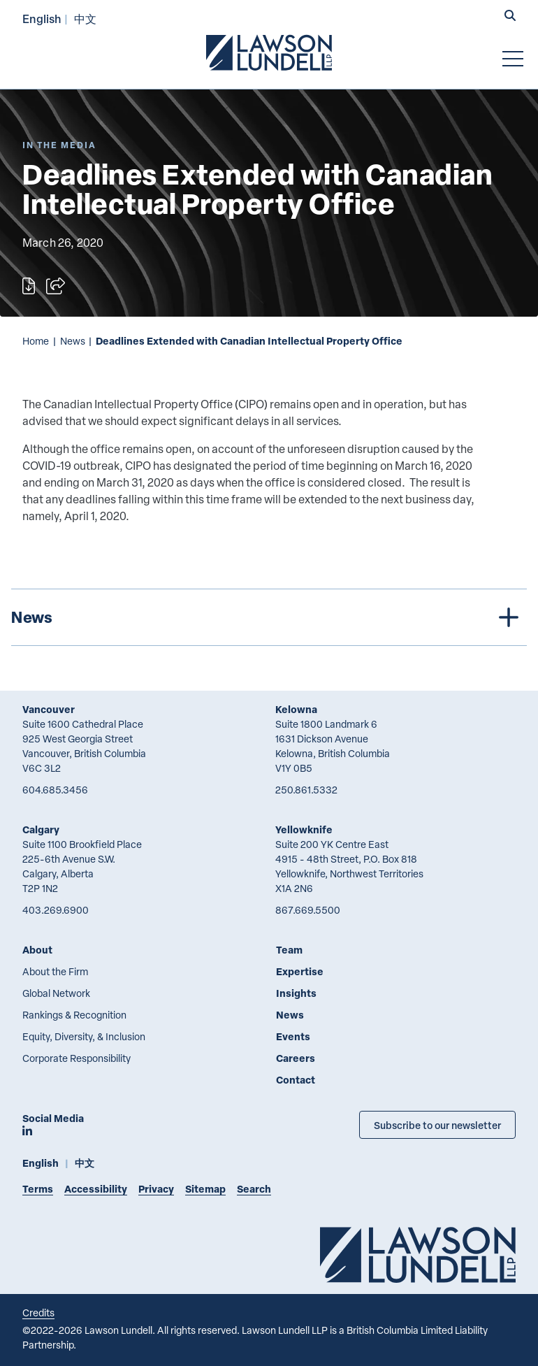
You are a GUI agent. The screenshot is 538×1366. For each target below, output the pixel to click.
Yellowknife (304, 829)
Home (35, 340)
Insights (296, 993)
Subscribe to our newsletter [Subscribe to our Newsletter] (437, 1125)
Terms (37, 1188)
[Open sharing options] (55, 286)
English (41, 18)
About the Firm (55, 971)
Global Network (56, 993)
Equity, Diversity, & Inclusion (83, 1036)
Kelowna (296, 709)
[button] (510, 16)
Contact (295, 1079)
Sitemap (205, 1188)
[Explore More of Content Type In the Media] (59, 145)
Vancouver (48, 709)
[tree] (269, 617)
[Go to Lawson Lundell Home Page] (269, 52)
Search (254, 1188)
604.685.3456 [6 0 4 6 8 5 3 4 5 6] (55, 789)
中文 (85, 18)
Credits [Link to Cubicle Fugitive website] (38, 1312)
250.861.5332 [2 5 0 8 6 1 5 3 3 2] (306, 789)
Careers (295, 1058)
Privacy (156, 1188)
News (72, 340)
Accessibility (95, 1188)
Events (293, 1036)
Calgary (40, 829)
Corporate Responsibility (76, 1058)
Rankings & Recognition (74, 1014)
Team (289, 949)
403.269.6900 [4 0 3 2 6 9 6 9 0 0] (55, 909)
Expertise (299, 971)
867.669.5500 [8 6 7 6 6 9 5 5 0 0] (307, 909)
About (37, 949)
